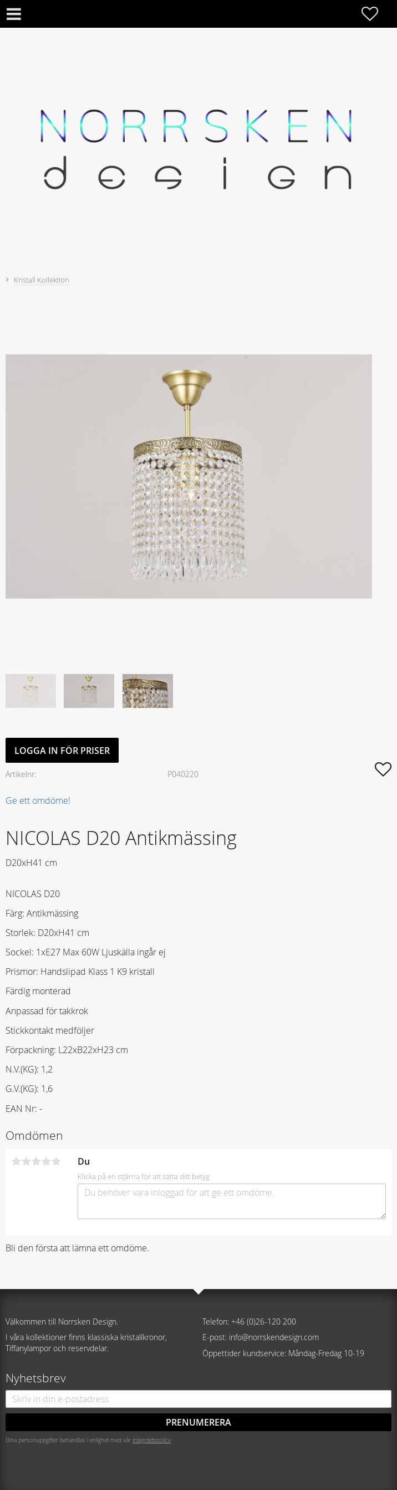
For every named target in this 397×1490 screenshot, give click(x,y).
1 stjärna (16, 1161)
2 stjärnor (26, 1161)
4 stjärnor (46, 1161)
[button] (375, 14)
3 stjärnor (36, 1161)
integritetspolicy (152, 1440)
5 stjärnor (56, 1161)
